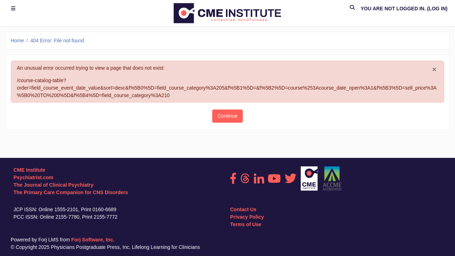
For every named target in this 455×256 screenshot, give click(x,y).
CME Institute (29, 170)
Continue (227, 116)
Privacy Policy (247, 217)
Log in (437, 8)
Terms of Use (246, 224)
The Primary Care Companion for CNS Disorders (71, 192)
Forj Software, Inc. (92, 239)
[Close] (434, 69)
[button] (352, 9)
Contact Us (243, 209)
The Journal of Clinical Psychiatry (53, 185)
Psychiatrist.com (33, 177)
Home (17, 40)
